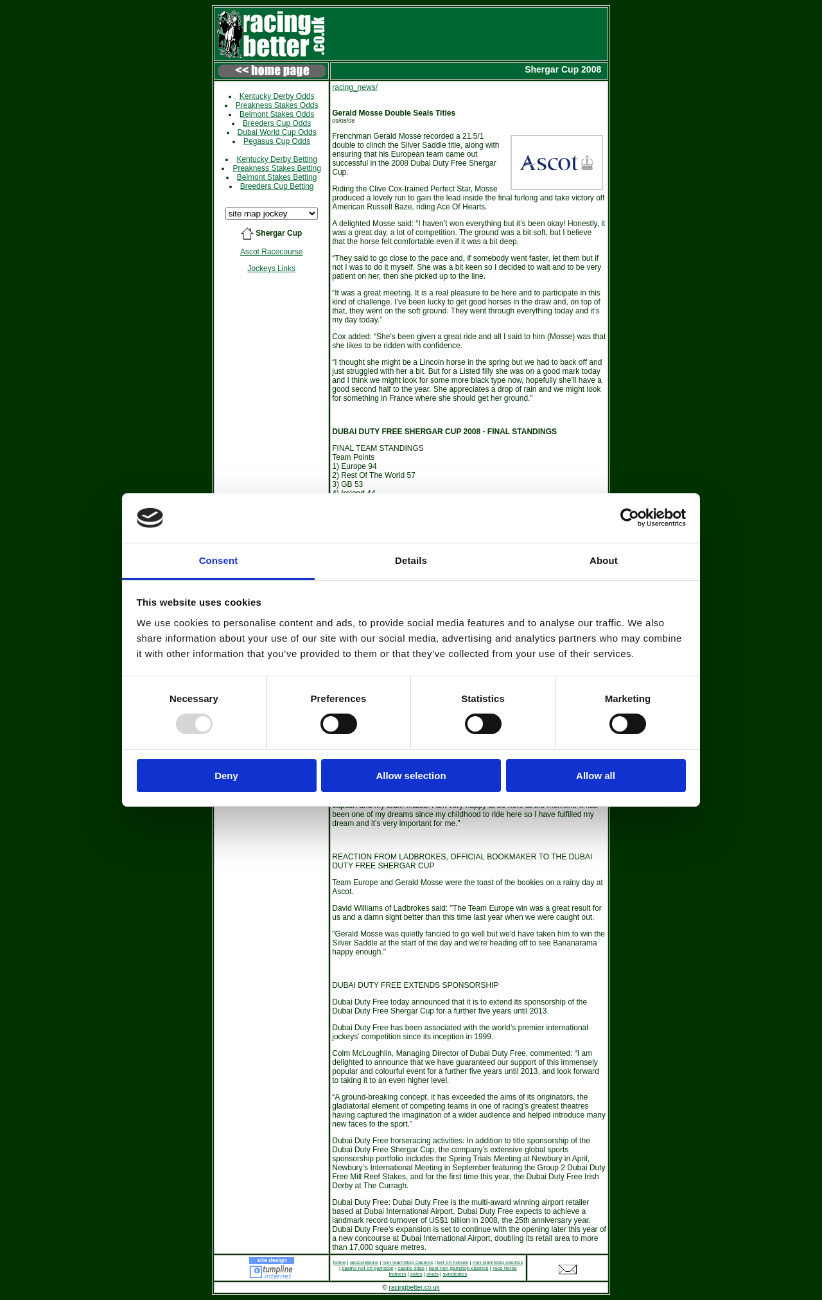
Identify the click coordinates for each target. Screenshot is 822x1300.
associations (364, 1262)
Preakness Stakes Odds (277, 105)
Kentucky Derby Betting (276, 159)
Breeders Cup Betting (277, 186)
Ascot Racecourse (271, 251)
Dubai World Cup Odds (277, 132)
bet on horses (452, 1262)
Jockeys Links (271, 268)
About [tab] (604, 560)
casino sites (411, 1268)
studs (432, 1274)
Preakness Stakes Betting (276, 168)
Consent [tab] (218, 560)
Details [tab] (411, 560)
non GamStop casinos (407, 1262)
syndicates (455, 1274)
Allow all (595, 775)
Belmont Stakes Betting (277, 177)
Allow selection (411, 775)
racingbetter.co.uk (414, 1287)
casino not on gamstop (368, 1268)
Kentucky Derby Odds (277, 96)
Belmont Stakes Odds (277, 114)
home (339, 1262)
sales (416, 1274)
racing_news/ (355, 87)
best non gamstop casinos (459, 1268)
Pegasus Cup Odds (276, 141)
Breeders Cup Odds (277, 123)
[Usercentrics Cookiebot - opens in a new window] (629, 517)
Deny (226, 775)
